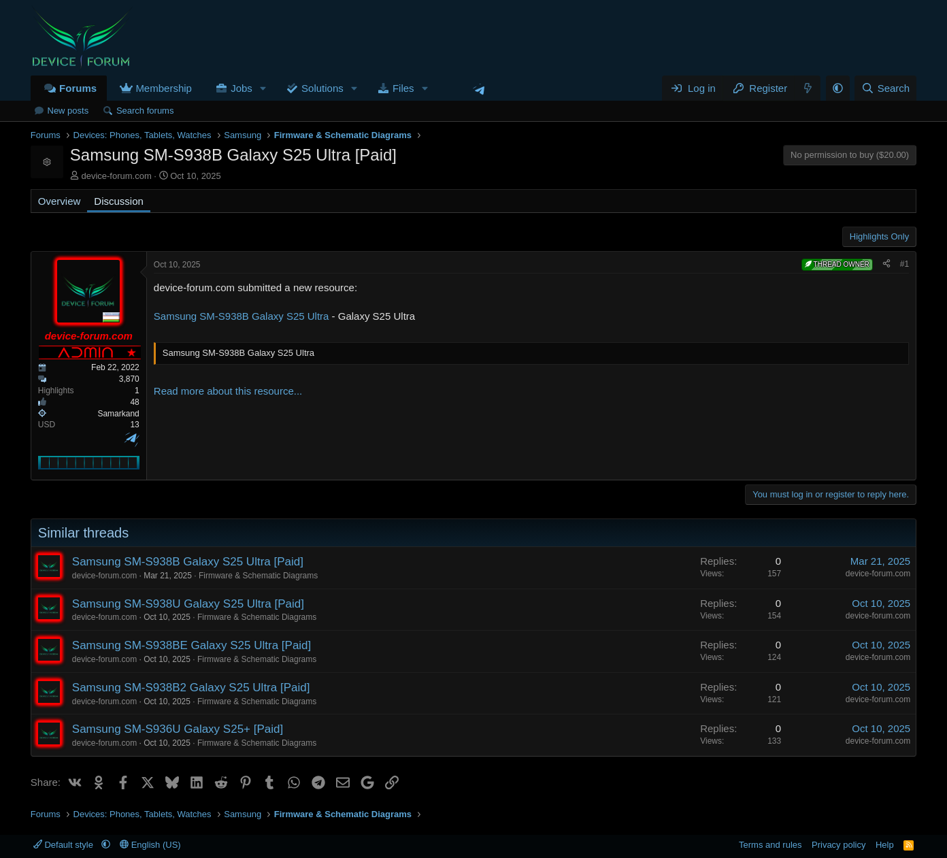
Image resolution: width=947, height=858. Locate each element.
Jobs (241, 88)
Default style (64, 845)
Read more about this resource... (228, 391)
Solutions (322, 88)
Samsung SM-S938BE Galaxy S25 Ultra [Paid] (192, 645)
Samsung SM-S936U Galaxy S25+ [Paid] (177, 729)
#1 (904, 264)
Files (403, 88)
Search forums (145, 110)
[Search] (885, 88)
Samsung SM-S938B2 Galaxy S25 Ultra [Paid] (191, 687)
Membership (163, 88)
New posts (68, 110)
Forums (78, 88)
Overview (59, 201)
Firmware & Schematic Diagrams (258, 575)
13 (134, 424)
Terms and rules (770, 845)
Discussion (119, 201)
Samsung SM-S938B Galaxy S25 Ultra (241, 316)
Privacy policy (838, 845)
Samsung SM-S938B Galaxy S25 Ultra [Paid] (187, 561)
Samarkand (118, 413)
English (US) (150, 845)
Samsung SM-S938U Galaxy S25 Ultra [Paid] (188, 603)
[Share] (886, 264)
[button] (263, 88)
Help (885, 845)
